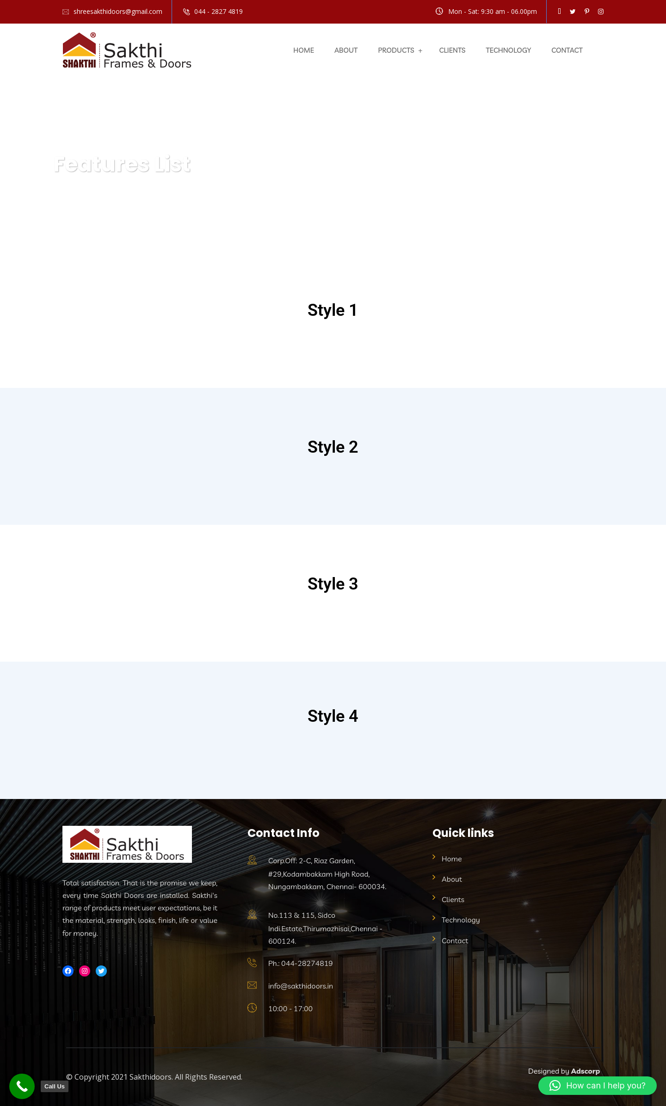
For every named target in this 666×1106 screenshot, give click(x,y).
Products (396, 50)
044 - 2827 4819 (218, 11)
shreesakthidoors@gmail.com (118, 11)
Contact (567, 50)
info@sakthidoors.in (300, 985)
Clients (452, 50)
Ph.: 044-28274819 (300, 963)
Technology (508, 50)
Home (303, 50)
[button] (597, 1085)
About (346, 50)
